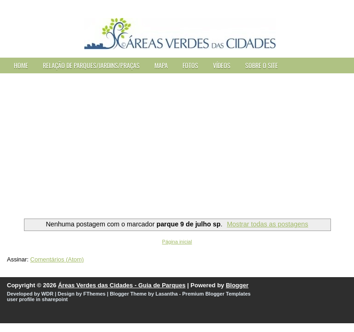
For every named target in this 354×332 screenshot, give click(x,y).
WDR (47, 293)
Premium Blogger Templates (216, 293)
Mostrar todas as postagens (267, 224)
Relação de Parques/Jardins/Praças (91, 65)
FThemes (94, 293)
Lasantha (166, 293)
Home (21, 65)
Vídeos (221, 65)
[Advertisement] (177, 142)
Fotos (190, 65)
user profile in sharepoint (37, 299)
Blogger (237, 285)
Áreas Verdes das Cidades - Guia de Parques (122, 285)
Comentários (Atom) (57, 259)
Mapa (161, 65)
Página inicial (177, 241)
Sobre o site (261, 65)
